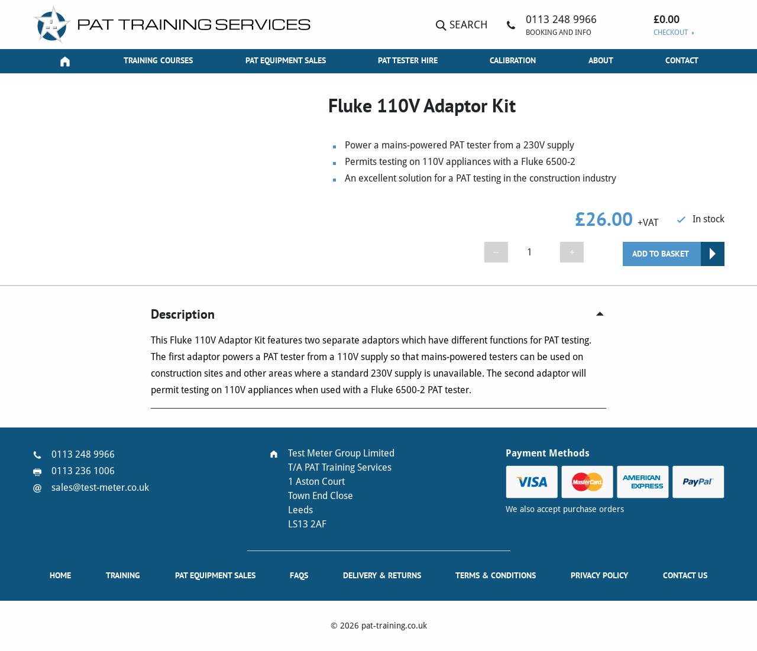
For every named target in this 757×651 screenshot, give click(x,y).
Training (123, 575)
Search (462, 24)
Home (60, 575)
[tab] (378, 314)
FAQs (299, 575)
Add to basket (660, 253)
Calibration (513, 60)
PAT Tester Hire (408, 60)
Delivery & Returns (382, 575)
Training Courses (158, 60)
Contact (681, 60)
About (600, 60)
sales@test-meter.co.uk (100, 487)
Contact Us (685, 575)
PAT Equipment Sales (285, 60)
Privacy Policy (599, 575)
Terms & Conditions (495, 575)
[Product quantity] (534, 252)
